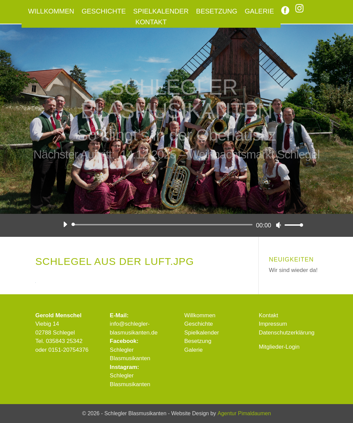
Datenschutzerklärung (286, 332)
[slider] (163, 224)
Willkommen (51, 12)
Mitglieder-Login (279, 347)
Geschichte (104, 12)
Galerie (259, 12)
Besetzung (216, 12)
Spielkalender (161, 12)
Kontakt (151, 23)
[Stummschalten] (278, 225)
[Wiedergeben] (65, 224)
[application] (181, 224)
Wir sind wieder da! (293, 270)
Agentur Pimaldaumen (244, 413)
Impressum (273, 324)
